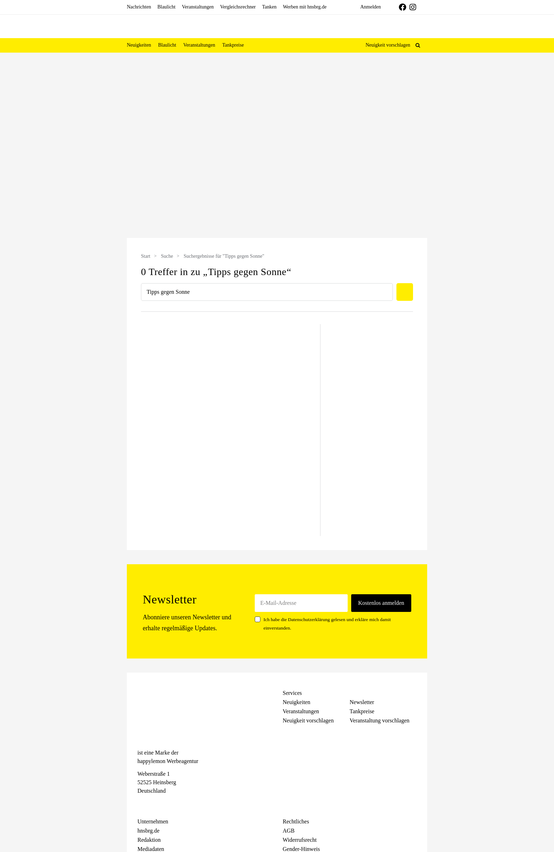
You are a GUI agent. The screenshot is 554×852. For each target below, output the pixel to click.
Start (145, 256)
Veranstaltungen (301, 711)
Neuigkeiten (296, 702)
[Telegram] (166, 804)
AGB (289, 831)
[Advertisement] (79, 173)
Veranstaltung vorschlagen (379, 720)
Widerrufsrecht (300, 840)
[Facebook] (141, 804)
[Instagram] (153, 804)
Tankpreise (362, 711)
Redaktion (149, 840)
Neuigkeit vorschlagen (388, 45)
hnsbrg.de (148, 831)
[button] (418, 45)
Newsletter (362, 702)
